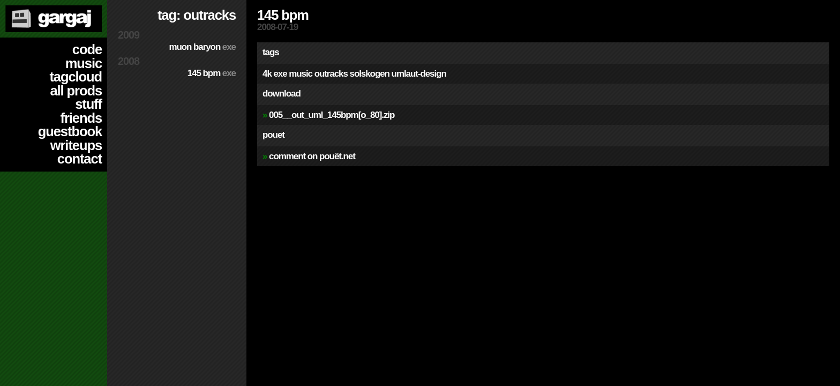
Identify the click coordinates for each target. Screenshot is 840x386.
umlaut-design (419, 74)
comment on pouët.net (312, 156)
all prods (76, 90)
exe (280, 74)
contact (79, 158)
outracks (331, 74)
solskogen (369, 74)
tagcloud (75, 76)
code (87, 49)
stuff (88, 104)
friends (81, 117)
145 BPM (212, 73)
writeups (76, 145)
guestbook (70, 131)
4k (267, 74)
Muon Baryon (202, 47)
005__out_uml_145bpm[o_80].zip (331, 115)
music (83, 63)
